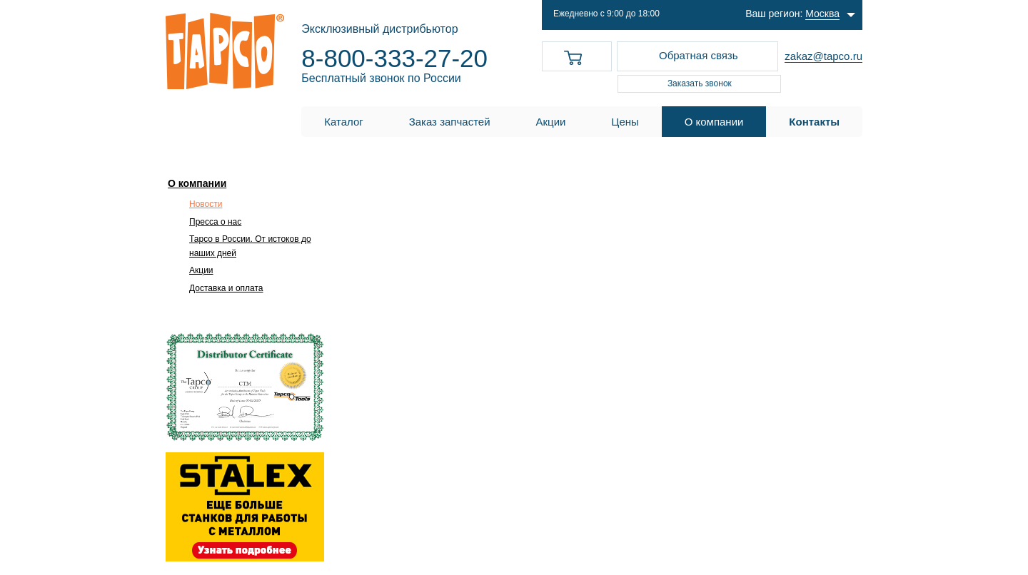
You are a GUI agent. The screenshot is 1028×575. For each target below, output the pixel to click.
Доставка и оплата (226, 288)
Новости (205, 204)
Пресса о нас (215, 222)
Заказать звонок (699, 83)
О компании (197, 183)
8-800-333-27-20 (394, 58)
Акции (201, 270)
